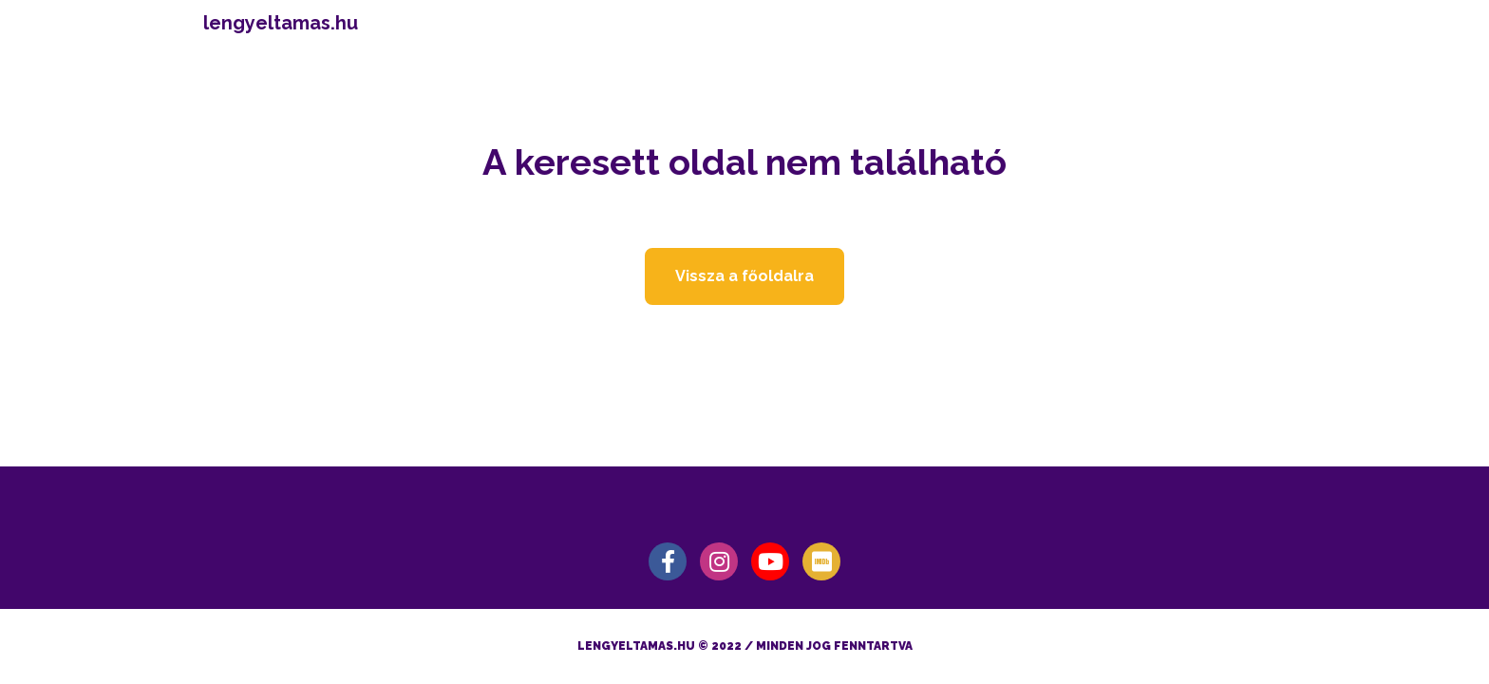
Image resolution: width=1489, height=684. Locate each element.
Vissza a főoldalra (744, 276)
